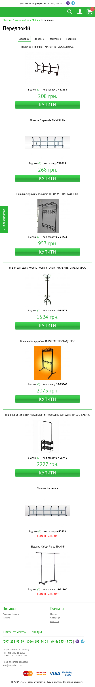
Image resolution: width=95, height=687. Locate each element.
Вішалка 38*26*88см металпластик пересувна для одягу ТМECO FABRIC (47, 414)
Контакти (54, 621)
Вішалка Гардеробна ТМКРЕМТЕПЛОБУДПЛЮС (47, 341)
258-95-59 (27, 3)
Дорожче (40, 38)
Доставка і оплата (11, 614)
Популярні (55, 38)
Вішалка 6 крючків (47, 488)
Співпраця (55, 617)
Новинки (71, 38)
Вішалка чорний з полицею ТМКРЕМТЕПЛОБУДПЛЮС (47, 194)
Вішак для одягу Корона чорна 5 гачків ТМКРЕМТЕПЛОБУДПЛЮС (47, 267)
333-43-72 (58, 3)
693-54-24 (42, 3)
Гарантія (6, 617)
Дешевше (24, 38)
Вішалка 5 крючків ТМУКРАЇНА (47, 120)
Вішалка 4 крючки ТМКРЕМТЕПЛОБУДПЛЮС (47, 46)
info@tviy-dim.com (12, 665)
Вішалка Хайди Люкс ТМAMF (48, 546)
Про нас (54, 614)
